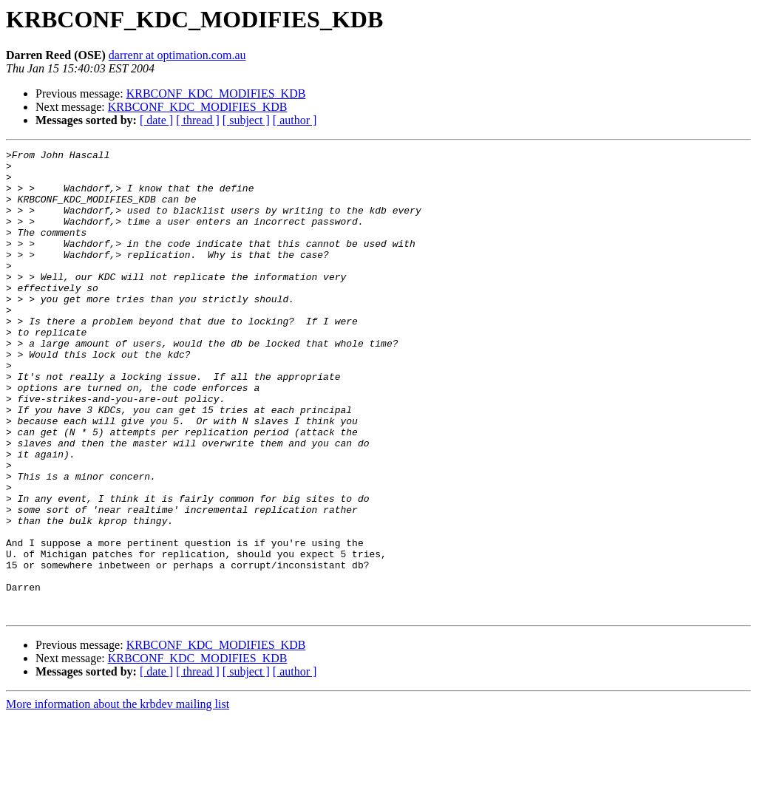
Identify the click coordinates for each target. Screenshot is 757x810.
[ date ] (156, 120)
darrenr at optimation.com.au (177, 55)
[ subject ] (246, 120)
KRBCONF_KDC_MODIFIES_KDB (216, 93)
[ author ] (295, 120)
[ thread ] (198, 120)
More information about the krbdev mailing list (117, 797)
